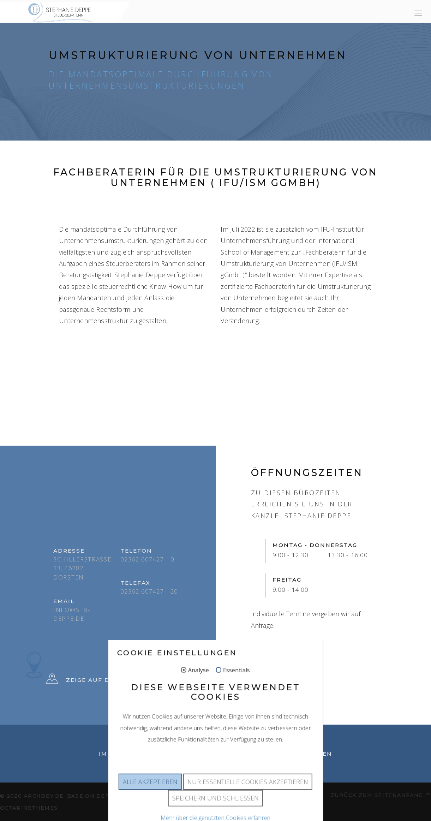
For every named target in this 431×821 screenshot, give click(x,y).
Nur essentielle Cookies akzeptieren (247, 797)
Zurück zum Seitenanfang (381, 794)
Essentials (236, 686)
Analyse (198, 686)
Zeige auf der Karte (94, 680)
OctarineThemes (29, 808)
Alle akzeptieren (150, 797)
